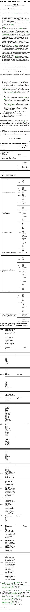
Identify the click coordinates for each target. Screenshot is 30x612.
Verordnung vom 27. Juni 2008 (6, 583)
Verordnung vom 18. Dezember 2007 (14, 582)
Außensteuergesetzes (27, 81)
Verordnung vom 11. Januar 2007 (11, 584)
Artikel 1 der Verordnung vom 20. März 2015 (7, 586)
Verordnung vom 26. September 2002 (18, 12)
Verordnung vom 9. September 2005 (12, 593)
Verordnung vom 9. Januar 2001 (17, 10)
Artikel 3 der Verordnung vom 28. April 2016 (7, 602)
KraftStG (18, 25)
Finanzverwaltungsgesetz (6, 34)
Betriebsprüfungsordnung (23, 97)
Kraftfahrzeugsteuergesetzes (12, 25)
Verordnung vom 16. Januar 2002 (17, 11)
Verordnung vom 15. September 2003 (18, 13)
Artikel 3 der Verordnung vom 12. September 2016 (8, 604)
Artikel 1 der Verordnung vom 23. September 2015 (8, 599)
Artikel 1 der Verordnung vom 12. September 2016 (8, 603)
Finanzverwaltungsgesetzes (23, 121)
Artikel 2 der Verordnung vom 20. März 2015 (7, 598)
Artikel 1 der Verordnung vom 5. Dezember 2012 (23, 596)
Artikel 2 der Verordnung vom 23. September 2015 (8, 600)
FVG (10, 34)
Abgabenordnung (21, 28)
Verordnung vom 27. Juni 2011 (6, 596)
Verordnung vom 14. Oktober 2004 (18, 14)
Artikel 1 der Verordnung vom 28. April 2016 (7, 587)
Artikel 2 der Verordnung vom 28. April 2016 (7, 601)
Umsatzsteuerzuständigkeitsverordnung (15, 92)
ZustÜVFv (27, 20)
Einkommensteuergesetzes (5, 89)
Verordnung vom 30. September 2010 (18, 592)
